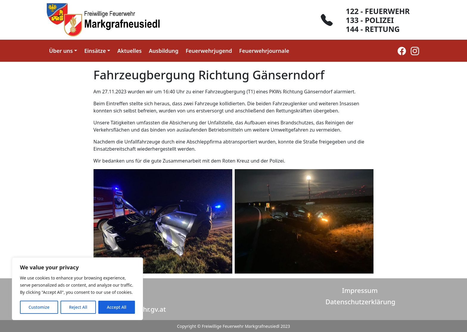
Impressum (360, 290)
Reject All (78, 307)
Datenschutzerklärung (361, 301)
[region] (77, 288)
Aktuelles (129, 50)
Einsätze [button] (95, 50)
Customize (39, 307)
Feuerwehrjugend (209, 50)
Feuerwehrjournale (264, 50)
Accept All (116, 307)
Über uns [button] (61, 50)
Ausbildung (163, 50)
